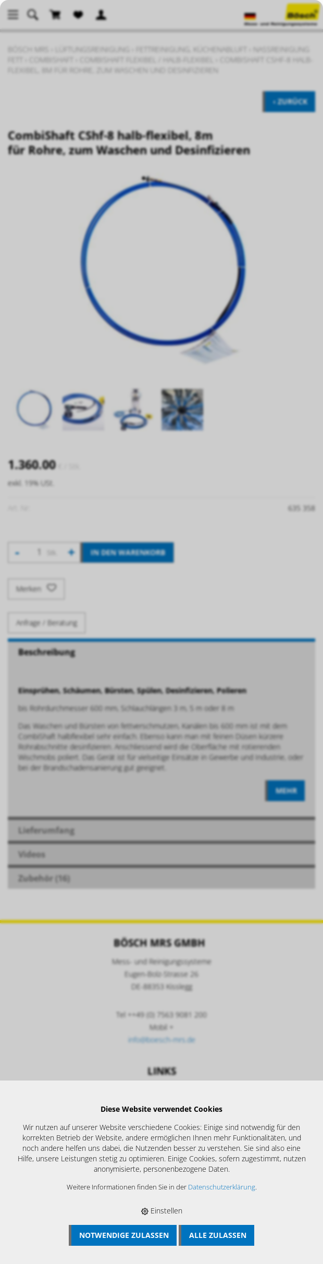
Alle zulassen (217, 1235)
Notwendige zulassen (124, 1235)
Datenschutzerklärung (221, 1187)
